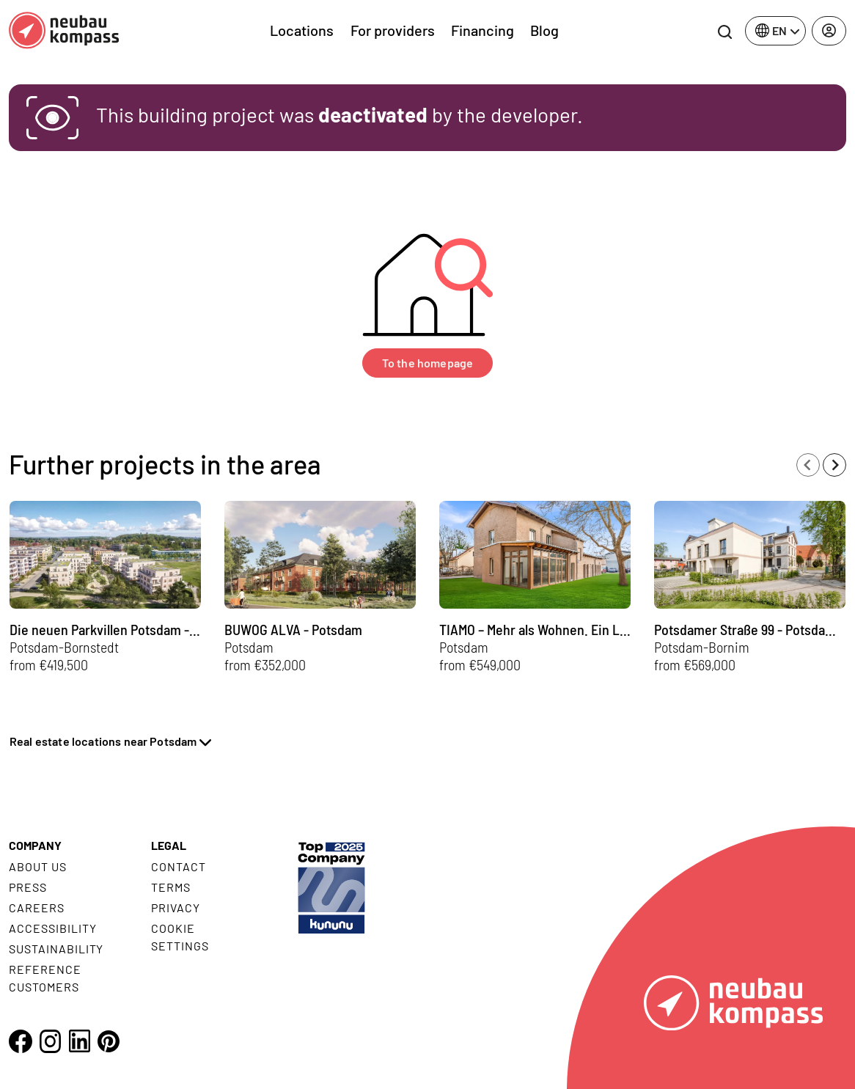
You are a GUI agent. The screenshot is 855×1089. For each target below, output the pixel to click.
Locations (302, 30)
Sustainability (56, 949)
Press (28, 887)
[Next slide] (834, 465)
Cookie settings (180, 937)
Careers (37, 907)
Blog (544, 30)
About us (38, 866)
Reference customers (45, 978)
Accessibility (52, 928)
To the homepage (427, 363)
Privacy (175, 907)
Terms (171, 887)
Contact (178, 866)
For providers (393, 30)
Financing (482, 30)
